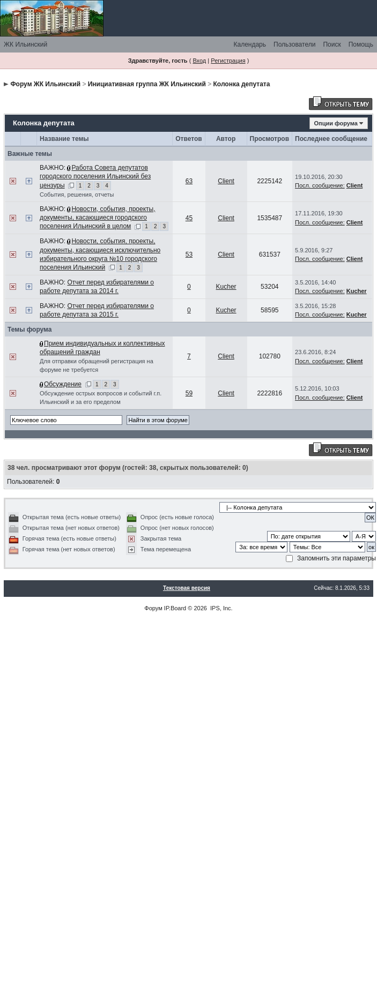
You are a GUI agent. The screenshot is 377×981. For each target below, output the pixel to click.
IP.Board (175, 608)
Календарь (249, 44)
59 (189, 393)
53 (189, 254)
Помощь (361, 44)
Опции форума (336, 123)
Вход (199, 60)
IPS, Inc (220, 608)
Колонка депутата (241, 84)
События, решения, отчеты (77, 194)
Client (226, 181)
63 (189, 181)
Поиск (332, 44)
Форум (153, 608)
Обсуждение (63, 384)
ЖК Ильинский (25, 44)
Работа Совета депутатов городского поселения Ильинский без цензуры (95, 176)
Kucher (226, 286)
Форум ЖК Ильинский (45, 84)
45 (189, 218)
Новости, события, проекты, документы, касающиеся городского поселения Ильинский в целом (98, 217)
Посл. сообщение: (320, 185)
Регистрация (228, 60)
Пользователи (294, 44)
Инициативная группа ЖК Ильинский (147, 84)
